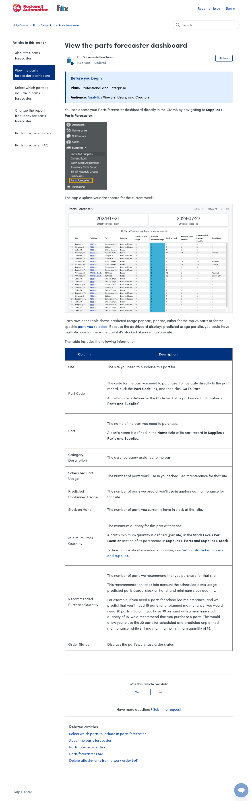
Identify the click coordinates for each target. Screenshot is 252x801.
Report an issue (209, 8)
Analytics (95, 96)
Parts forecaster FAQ (32, 144)
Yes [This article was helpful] (137, 692)
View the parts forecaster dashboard (32, 73)
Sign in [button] (230, 8)
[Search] (206, 25)
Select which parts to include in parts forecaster (31, 93)
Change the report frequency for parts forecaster (30, 115)
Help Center (20, 25)
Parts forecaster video (33, 132)
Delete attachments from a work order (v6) (103, 760)
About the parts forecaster (27, 55)
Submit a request (167, 709)
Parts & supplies (43, 25)
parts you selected (92, 326)
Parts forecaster (69, 25)
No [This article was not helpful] (160, 692)
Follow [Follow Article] (224, 58)
